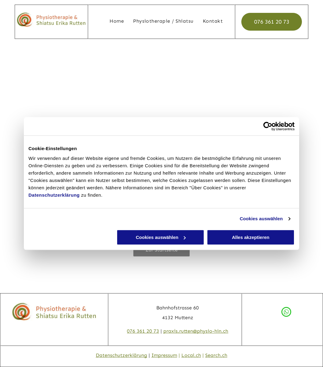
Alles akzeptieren (250, 237)
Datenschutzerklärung (54, 195)
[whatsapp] (286, 312)
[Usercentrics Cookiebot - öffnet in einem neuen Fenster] (268, 126)
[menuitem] (116, 21)
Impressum (164, 355)
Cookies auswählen (261, 218)
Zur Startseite (162, 250)
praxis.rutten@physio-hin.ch (195, 331)
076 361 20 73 (143, 331)
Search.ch (216, 355)
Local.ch (191, 355)
